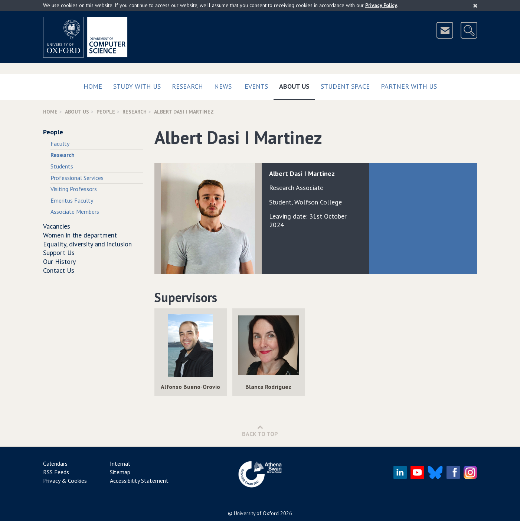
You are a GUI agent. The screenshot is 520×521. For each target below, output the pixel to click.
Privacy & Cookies (65, 480)
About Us (297, 85)
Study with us (137, 86)
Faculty (59, 143)
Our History (59, 261)
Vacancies (56, 226)
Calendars (55, 463)
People (106, 111)
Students (61, 166)
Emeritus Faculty (71, 200)
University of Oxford (256, 513)
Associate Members (74, 211)
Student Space (345, 86)
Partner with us (409, 86)
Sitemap (120, 472)
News (223, 86)
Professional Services (77, 177)
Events (256, 86)
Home (93, 86)
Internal (120, 463)
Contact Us (58, 270)
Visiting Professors (73, 189)
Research (187, 86)
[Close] (475, 5)
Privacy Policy (381, 5)
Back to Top (260, 431)
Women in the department (80, 235)
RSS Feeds (56, 472)
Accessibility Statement (139, 480)
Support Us (59, 252)
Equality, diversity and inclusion (87, 244)
